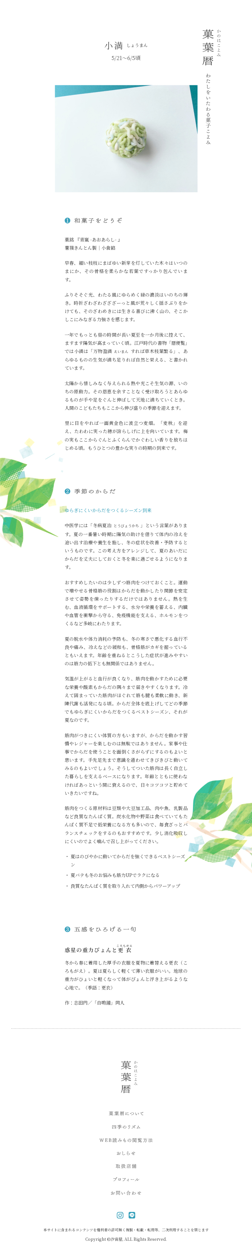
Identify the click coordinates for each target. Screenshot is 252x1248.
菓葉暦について (126, 1114)
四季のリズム (126, 1128)
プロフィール (126, 1180)
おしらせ (126, 1154)
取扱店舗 (126, 1167)
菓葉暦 (211, 87)
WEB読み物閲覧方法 (126, 1141)
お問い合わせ (126, 1194)
